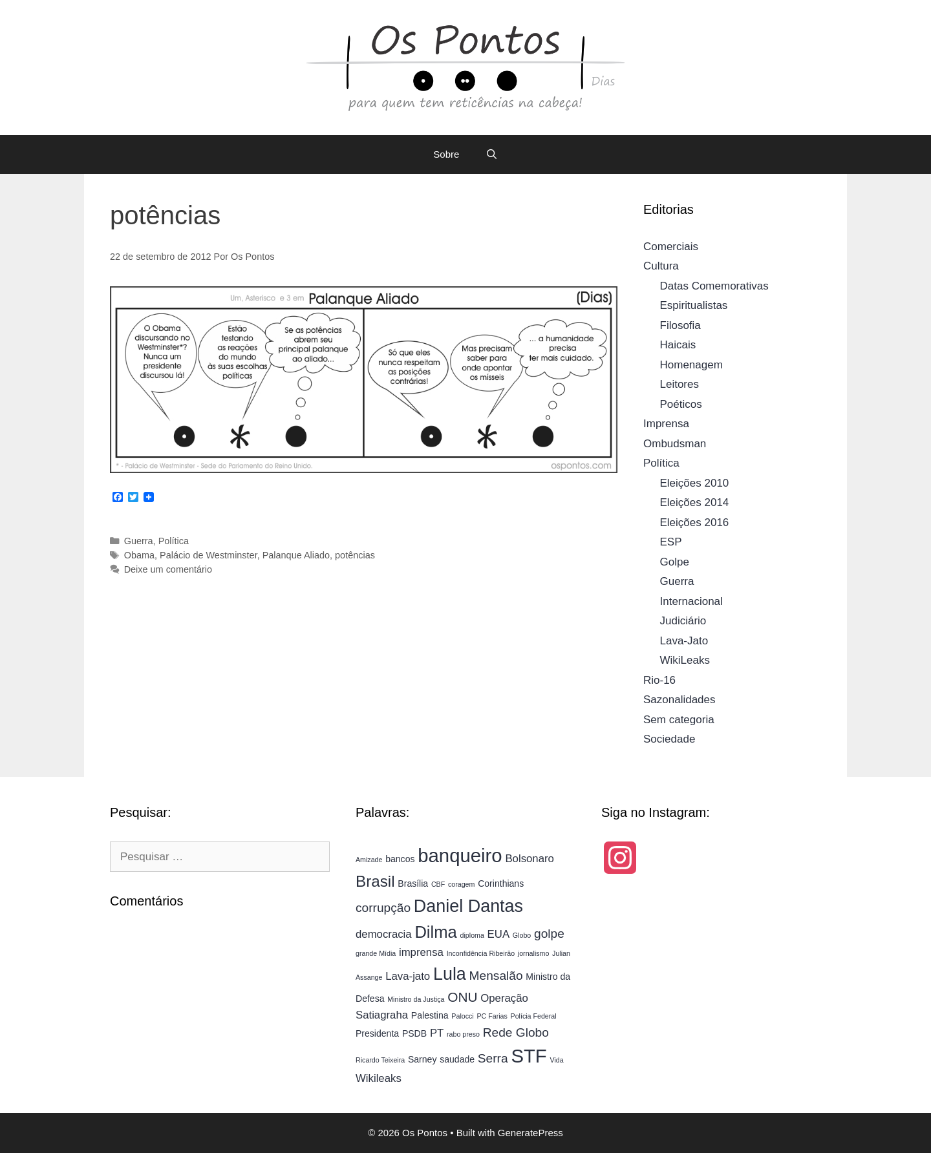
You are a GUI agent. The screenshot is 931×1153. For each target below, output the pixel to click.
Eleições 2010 (694, 483)
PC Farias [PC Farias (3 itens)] (491, 1016)
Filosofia (680, 325)
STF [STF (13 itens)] (528, 1055)
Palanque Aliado (296, 555)
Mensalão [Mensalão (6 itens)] (496, 975)
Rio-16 (659, 680)
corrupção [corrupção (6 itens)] (383, 908)
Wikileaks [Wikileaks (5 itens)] (378, 1078)
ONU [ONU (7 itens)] (462, 996)
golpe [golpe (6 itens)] (549, 933)
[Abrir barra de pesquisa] (491, 154)
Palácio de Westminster (208, 555)
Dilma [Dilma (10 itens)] (435, 932)
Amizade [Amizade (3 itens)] (369, 859)
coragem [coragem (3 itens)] (461, 884)
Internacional (691, 601)
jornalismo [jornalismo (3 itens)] (534, 953)
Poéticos (681, 404)
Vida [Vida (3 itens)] (557, 1060)
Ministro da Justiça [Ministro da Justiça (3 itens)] (415, 999)
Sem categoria (678, 720)
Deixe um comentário (168, 569)
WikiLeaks (685, 660)
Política (173, 541)
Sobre (446, 154)
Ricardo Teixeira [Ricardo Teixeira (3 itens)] (380, 1060)
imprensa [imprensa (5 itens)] (421, 952)
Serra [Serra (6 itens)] (493, 1058)
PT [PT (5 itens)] (437, 1033)
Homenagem (691, 365)
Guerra (138, 541)
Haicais (678, 345)
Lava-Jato (684, 641)
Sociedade (669, 739)
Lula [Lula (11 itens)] (449, 974)
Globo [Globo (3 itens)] (522, 935)
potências (355, 555)
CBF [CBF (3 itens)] (438, 884)
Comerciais (670, 246)
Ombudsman (674, 444)
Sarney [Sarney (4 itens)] (422, 1059)
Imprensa (666, 424)
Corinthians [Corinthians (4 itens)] (501, 883)
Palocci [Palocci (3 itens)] (462, 1016)
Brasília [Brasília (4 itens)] (413, 883)
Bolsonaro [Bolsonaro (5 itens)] (529, 858)
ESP (671, 542)
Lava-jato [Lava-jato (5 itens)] (407, 976)
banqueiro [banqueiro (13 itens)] (460, 855)
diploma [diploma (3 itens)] (472, 935)
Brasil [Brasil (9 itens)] (375, 881)
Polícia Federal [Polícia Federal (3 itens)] (534, 1016)
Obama (139, 555)
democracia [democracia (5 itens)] (384, 934)
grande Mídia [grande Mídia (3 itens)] (376, 953)
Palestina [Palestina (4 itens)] (430, 1015)
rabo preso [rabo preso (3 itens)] (463, 1034)
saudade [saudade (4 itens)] (457, 1059)
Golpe (674, 562)
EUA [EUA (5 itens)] (498, 934)
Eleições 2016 (694, 522)
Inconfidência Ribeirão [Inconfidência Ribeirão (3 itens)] (481, 953)
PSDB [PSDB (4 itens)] (414, 1033)
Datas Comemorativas (714, 286)
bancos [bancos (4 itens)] (399, 859)
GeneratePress (530, 1132)
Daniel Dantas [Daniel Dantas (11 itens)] (468, 906)
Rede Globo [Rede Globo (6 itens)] (516, 1032)
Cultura (661, 266)
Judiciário (683, 621)
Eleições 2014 (694, 502)
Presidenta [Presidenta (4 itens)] (377, 1033)
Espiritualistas (694, 305)
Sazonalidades (679, 699)
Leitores (679, 384)
